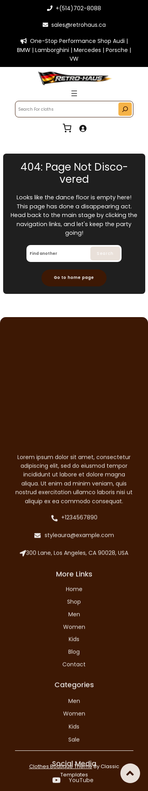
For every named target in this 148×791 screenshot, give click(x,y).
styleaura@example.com (74, 678)
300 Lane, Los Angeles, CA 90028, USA (74, 695)
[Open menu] (74, 93)
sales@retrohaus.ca (74, 25)
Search (105, 253)
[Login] (83, 128)
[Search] (125, 109)
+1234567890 (73, 659)
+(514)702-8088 (74, 8)
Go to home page (74, 277)
